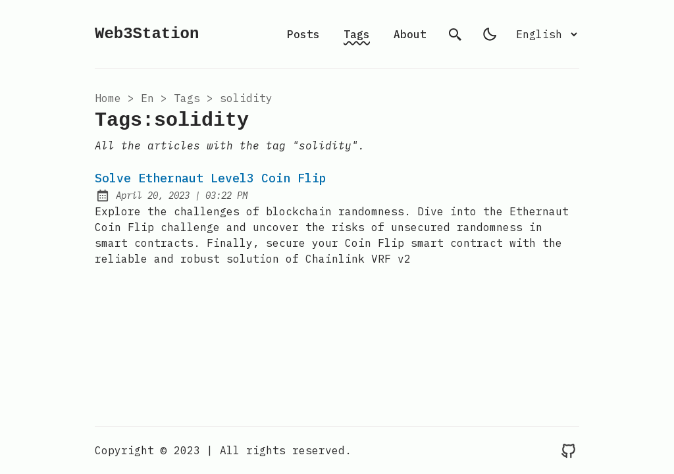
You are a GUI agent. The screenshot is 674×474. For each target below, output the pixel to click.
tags (187, 98)
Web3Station (147, 34)
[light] (489, 34)
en (147, 98)
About (410, 34)
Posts (303, 34)
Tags (357, 34)
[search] (455, 34)
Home (108, 98)
